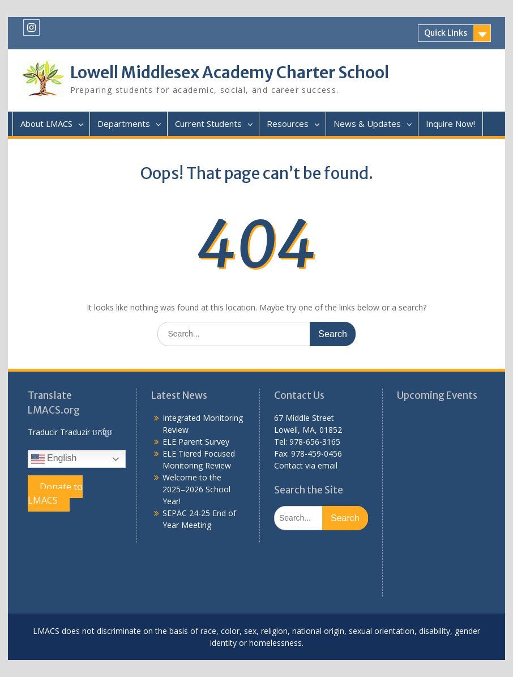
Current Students (208, 123)
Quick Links (445, 33)
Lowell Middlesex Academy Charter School (229, 72)
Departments (123, 123)
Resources (288, 123)
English (54, 459)
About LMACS (46, 123)
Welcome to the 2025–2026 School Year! (196, 489)
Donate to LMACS (55, 493)
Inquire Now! (450, 123)
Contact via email (305, 465)
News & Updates (367, 123)
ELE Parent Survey (196, 441)
